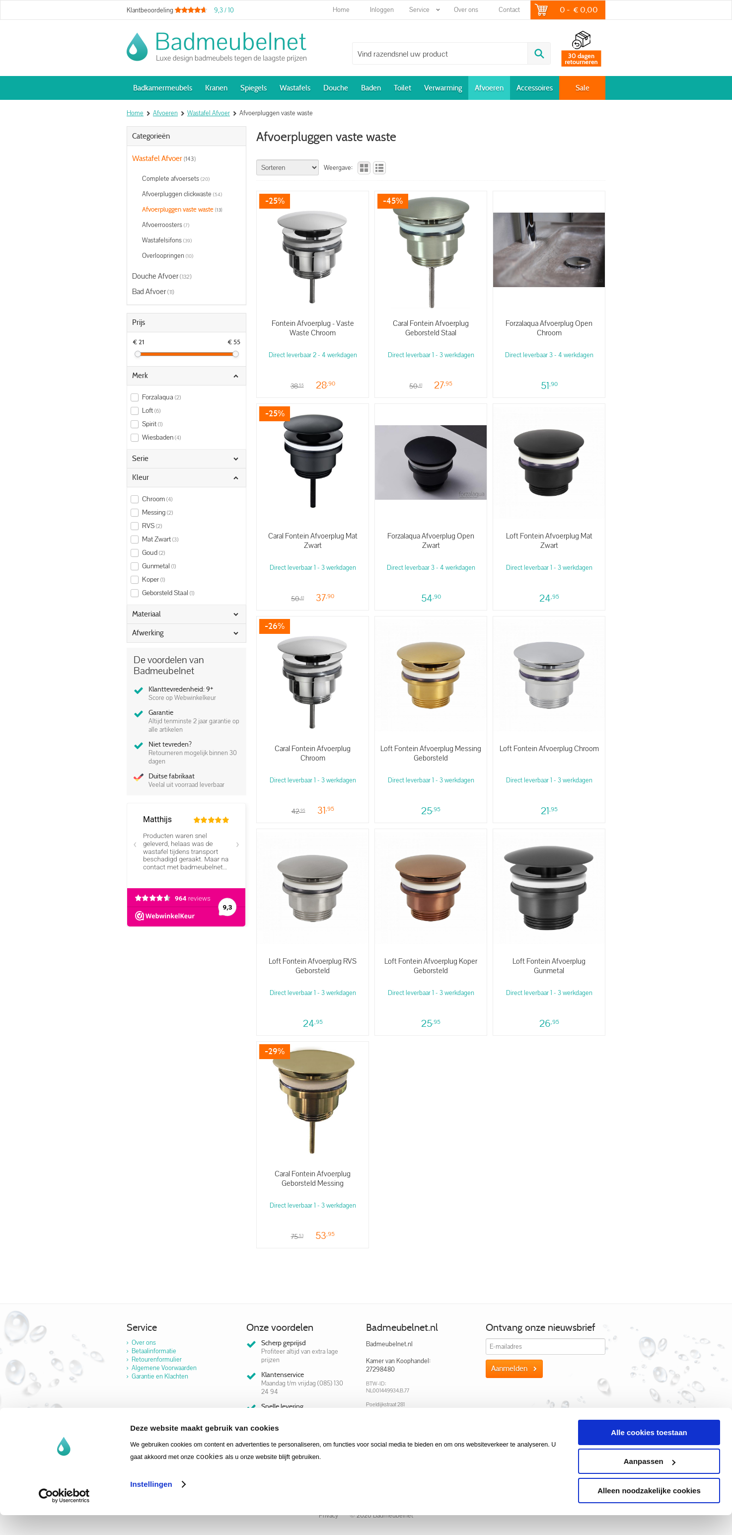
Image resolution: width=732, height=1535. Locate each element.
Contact (509, 9)
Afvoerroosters (165, 225)
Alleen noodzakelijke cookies (649, 1510)
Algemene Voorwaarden (164, 1368)
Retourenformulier (157, 1359)
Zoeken (538, 53)
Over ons (466, 9)
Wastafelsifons (167, 240)
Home (341, 9)
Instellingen (151, 1504)
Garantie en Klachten (160, 1376)
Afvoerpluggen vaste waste (182, 209)
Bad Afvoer (153, 291)
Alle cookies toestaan (649, 1452)
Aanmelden (509, 1368)
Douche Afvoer (162, 276)
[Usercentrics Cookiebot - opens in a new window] (64, 1515)
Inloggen (382, 9)
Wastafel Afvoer (164, 158)
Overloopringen (167, 255)
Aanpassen (649, 1481)
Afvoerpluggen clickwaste (182, 194)
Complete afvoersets (176, 178)
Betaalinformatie (154, 1351)
